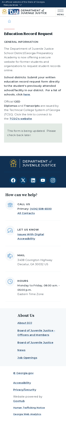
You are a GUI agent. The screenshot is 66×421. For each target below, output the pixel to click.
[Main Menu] (59, 12)
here (26, 94)
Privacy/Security (24, 389)
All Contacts (26, 213)
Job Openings (27, 357)
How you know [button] (11, 5)
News (21, 350)
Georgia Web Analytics (27, 414)
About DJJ (24, 323)
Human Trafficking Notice (29, 407)
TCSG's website (21, 118)
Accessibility (22, 382)
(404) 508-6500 (41, 208)
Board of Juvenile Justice (35, 342)
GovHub (19, 401)
